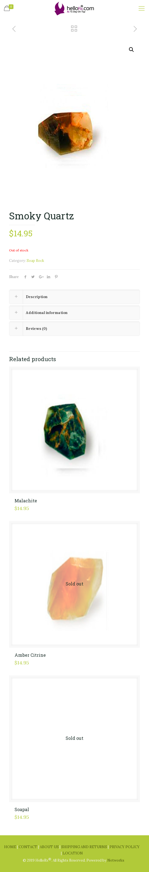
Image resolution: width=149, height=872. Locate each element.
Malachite (26, 500)
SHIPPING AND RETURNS (84, 847)
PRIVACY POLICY (124, 847)
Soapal (22, 809)
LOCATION (73, 853)
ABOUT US (50, 847)
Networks (115, 860)
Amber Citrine (30, 655)
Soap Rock (35, 260)
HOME (10, 847)
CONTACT (28, 847)
